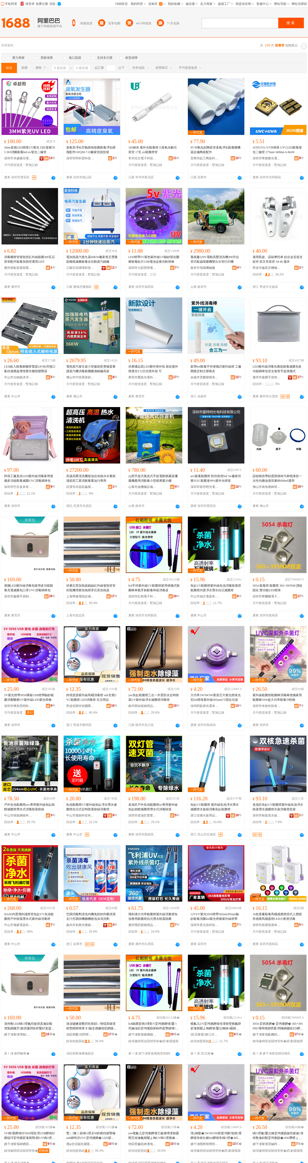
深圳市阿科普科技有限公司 (80, 158)
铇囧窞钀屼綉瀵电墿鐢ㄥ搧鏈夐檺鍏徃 (142, 1144)
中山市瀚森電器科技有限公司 (18, 925)
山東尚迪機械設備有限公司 (142, 487)
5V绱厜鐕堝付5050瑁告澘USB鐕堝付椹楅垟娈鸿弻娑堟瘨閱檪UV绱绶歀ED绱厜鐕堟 (29, 1135)
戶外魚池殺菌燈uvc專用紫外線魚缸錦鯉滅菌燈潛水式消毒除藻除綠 (29, 807)
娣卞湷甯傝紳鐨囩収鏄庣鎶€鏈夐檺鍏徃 (18, 1144)
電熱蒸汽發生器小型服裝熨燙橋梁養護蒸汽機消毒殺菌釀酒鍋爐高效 (91, 369)
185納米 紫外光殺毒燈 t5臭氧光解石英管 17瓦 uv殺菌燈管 (152, 150)
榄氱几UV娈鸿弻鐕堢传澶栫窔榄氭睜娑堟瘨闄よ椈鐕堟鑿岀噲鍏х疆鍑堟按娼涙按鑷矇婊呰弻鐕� (215, 1026)
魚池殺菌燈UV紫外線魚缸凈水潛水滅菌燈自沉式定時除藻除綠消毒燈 (91, 807)
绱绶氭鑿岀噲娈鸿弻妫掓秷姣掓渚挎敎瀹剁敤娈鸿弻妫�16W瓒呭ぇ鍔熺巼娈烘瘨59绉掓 (278, 1135)
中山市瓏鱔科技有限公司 (80, 815)
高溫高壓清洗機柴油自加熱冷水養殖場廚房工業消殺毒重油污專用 (91, 478)
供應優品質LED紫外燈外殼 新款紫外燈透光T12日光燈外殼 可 (153, 369)
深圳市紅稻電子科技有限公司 (142, 596)
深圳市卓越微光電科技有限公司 (18, 158)
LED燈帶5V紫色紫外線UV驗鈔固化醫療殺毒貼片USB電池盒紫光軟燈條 (153, 259)
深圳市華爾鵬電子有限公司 (267, 596)
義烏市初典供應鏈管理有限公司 (80, 925)
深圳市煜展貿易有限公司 (267, 925)
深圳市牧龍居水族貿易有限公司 (267, 815)
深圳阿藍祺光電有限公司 (204, 706)
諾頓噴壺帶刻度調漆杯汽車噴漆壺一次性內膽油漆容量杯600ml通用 (277, 478)
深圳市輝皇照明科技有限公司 (18, 706)
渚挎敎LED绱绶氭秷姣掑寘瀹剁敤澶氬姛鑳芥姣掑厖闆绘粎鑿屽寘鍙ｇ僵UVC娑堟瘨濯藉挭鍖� (29, 1026)
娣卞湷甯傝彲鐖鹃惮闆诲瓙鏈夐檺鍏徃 (267, 1034)
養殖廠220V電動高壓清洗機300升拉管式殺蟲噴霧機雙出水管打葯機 (214, 259)
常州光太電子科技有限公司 (142, 158)
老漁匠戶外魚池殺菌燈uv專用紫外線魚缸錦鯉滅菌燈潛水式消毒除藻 (153, 807)
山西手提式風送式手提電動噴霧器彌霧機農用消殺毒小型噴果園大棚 (153, 478)
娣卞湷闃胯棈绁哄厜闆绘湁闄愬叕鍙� (204, 1144)
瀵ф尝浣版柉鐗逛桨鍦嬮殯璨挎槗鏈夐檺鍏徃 (80, 1144)
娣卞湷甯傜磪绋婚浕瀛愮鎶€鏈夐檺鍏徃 (142, 1034)
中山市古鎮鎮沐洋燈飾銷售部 (18, 377)
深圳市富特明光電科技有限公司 (204, 487)
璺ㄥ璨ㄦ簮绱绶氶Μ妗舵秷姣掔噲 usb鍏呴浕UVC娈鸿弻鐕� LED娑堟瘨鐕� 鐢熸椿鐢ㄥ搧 (91, 1135)
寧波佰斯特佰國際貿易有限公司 (80, 706)
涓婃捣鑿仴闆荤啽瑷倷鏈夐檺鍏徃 (80, 1034)
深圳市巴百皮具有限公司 (18, 487)
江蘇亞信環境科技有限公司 (80, 268)
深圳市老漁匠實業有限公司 (142, 815)
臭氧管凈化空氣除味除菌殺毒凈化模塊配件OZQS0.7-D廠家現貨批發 (91, 150)
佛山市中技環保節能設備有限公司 (80, 377)
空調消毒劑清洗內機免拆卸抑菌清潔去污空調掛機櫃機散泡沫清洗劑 (91, 916)
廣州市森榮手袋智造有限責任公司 (267, 377)
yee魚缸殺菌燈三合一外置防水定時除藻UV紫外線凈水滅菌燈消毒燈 (153, 697)
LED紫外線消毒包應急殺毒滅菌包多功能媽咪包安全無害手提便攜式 (277, 369)
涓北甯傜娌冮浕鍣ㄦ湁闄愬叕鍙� (204, 1034)
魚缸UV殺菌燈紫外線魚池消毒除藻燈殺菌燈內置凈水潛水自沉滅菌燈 (215, 588)
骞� (50, 1034)
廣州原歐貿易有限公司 (18, 268)
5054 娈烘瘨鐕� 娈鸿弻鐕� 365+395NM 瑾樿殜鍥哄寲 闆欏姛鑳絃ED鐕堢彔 (278, 1026)
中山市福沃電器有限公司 (204, 596)
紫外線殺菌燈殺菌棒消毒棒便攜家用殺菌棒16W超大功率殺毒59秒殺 (277, 697)
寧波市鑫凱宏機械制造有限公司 (267, 268)
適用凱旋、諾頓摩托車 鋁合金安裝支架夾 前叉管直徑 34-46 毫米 (278, 259)
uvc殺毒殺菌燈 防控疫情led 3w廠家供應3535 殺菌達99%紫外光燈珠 (215, 478)
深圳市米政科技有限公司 (267, 706)
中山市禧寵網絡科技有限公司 (18, 815)
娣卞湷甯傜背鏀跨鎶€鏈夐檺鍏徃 (267, 1144)
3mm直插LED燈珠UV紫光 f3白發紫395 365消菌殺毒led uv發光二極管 (29, 150)
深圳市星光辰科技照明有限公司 (204, 925)
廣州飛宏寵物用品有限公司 (142, 925)
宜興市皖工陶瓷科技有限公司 (204, 158)
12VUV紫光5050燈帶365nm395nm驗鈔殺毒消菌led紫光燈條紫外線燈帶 (214, 916)
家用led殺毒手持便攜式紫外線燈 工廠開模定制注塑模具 (215, 369)
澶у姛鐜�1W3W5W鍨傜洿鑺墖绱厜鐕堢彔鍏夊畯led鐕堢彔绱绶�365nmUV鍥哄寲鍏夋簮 (216, 1135)
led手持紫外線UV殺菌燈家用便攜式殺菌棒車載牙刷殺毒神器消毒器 (154, 588)
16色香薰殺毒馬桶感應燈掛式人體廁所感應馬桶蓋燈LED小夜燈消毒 (277, 916)
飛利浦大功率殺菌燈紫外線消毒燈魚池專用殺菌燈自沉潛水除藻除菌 (153, 916)
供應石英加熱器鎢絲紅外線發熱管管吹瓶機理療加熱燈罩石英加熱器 (91, 588)
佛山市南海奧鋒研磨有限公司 (267, 487)
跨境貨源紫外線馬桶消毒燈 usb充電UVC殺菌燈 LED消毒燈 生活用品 (91, 697)
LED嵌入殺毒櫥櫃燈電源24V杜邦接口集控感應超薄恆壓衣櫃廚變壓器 (29, 369)
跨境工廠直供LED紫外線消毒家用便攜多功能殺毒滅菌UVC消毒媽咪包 (28, 478)
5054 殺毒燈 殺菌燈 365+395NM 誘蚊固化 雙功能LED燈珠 (277, 588)
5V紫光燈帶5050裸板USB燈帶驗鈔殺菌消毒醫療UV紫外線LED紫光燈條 (29, 697)
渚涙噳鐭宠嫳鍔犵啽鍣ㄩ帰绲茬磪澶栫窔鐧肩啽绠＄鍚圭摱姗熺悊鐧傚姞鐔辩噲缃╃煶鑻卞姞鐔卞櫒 (91, 1026)
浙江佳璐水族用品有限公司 (204, 815)
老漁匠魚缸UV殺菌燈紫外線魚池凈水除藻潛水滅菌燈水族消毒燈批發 (278, 807)
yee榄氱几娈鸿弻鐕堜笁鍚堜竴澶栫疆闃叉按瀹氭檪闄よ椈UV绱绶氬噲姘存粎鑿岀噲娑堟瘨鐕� (153, 1135)
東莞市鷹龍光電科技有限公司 (142, 377)
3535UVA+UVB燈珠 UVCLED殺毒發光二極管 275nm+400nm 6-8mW (277, 150)
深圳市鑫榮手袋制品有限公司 (18, 596)
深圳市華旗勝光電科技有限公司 (267, 158)
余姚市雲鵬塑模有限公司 (204, 377)
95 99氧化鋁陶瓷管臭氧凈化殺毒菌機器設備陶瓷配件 (215, 150)
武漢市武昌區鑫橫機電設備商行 (80, 487)
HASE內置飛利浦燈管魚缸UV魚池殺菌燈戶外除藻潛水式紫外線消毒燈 (29, 916)
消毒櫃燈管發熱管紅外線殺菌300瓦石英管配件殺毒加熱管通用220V (29, 259)
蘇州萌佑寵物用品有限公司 (142, 706)
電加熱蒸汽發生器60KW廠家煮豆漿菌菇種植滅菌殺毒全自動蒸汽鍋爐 (92, 259)
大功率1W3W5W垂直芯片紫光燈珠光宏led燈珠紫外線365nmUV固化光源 (215, 697)
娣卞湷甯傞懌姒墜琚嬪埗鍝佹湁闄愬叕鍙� (18, 1034)
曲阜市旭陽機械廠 (202, 268)
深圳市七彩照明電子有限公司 (142, 268)
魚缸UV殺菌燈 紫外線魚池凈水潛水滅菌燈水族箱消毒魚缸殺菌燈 (214, 807)
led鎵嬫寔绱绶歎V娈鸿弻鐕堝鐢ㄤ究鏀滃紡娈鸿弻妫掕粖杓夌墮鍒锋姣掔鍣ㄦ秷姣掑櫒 (153, 1026)
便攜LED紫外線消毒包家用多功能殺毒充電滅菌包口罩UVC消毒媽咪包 (28, 588)
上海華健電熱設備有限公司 (80, 596)
